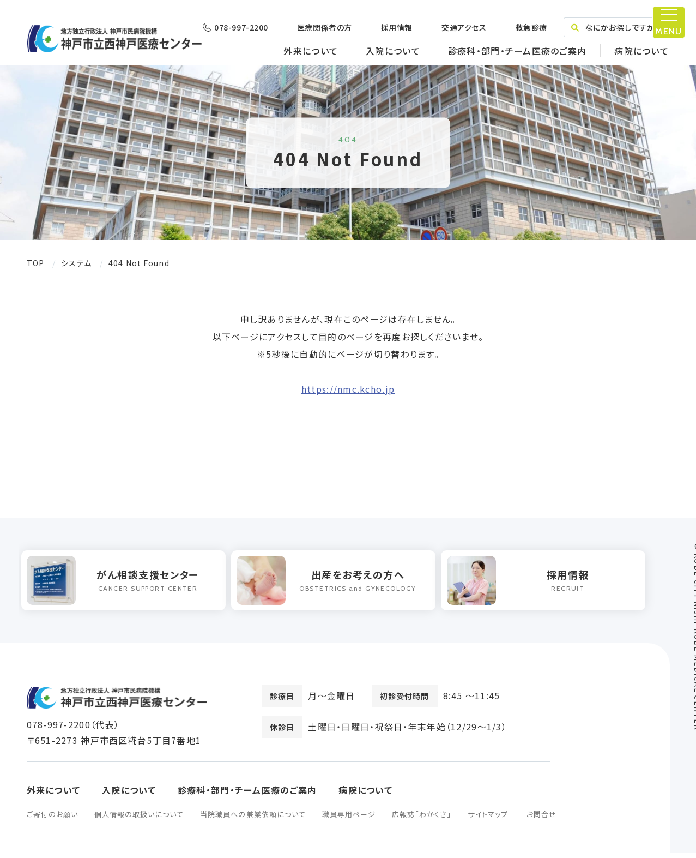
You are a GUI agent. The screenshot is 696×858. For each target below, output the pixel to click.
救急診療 (531, 27)
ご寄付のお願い (52, 819)
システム (76, 262)
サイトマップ (487, 819)
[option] (129, 583)
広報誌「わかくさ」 (421, 819)
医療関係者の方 (324, 27)
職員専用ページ (349, 819)
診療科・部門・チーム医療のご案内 (517, 50)
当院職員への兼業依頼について (253, 819)
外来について (310, 50)
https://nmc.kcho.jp (348, 388)
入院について (393, 50)
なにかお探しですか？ (616, 27)
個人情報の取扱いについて (139, 819)
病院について (641, 50)
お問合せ (541, 819)
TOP (35, 262)
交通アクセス (463, 27)
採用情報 (397, 27)
